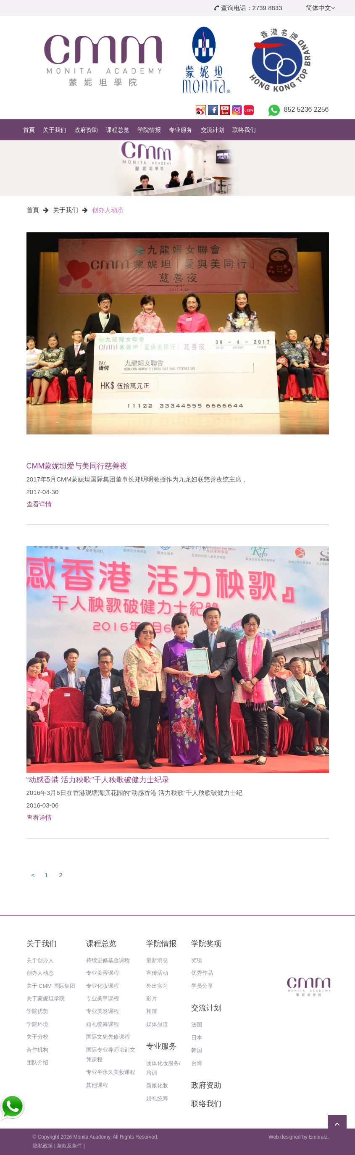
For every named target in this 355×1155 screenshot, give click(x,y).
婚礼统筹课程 (102, 1024)
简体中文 (320, 7)
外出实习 (157, 986)
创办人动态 (108, 209)
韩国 (196, 1050)
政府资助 (86, 129)
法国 (196, 1024)
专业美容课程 (102, 973)
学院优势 (37, 1011)
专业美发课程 (102, 1011)
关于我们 (54, 129)
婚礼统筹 (157, 1098)
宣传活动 (157, 973)
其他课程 (97, 1085)
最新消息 (157, 960)
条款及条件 (69, 1146)
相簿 (151, 1011)
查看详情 (39, 504)
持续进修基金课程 (108, 960)
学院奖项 (206, 943)
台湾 (196, 1063)
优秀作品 (202, 973)
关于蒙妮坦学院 (45, 998)
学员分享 (202, 986)
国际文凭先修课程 (108, 1037)
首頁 (29, 129)
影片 (151, 998)
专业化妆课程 (102, 986)
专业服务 (180, 129)
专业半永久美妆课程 (110, 1072)
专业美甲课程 (102, 998)
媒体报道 (157, 1024)
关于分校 (37, 1037)
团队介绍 (37, 1062)
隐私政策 (43, 1146)
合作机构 (37, 1050)
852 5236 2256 (306, 109)
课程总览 (117, 129)
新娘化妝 (157, 1085)
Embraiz (318, 1137)
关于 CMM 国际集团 (50, 986)
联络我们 (244, 129)
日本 (196, 1037)
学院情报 (149, 129)
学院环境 (37, 1024)
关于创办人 (40, 960)
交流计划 (212, 129)
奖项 (196, 960)
